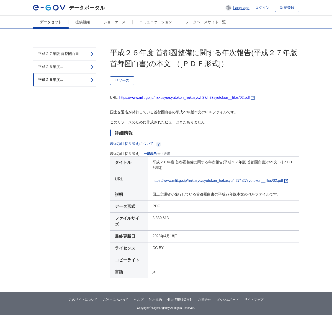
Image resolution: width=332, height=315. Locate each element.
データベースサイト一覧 (206, 22)
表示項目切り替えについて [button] (135, 144)
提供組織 (82, 22)
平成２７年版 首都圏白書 (58, 54)
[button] (237, 8)
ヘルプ (139, 299)
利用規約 (155, 299)
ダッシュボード (227, 299)
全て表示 (163, 154)
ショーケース (115, 22)
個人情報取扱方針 (180, 299)
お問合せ (204, 299)
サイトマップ (253, 299)
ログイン (262, 8)
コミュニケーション (155, 22)
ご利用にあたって (116, 299)
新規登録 (287, 8)
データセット (51, 22)
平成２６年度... (50, 67)
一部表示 (150, 154)
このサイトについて (83, 299)
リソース (122, 80)
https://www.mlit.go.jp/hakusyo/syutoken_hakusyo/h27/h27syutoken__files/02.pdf (184, 97)
